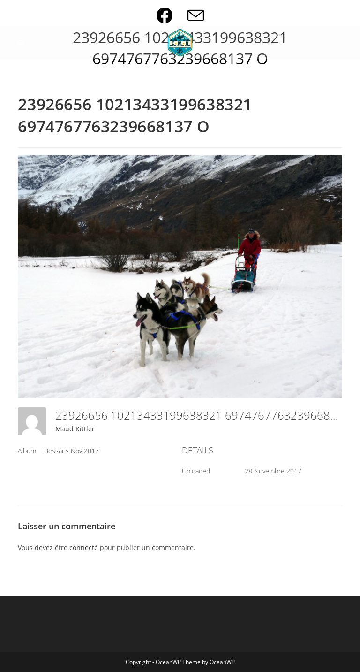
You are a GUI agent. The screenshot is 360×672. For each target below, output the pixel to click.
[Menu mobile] (21, 42)
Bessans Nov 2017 (71, 450)
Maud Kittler (75, 428)
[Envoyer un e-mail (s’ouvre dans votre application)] (196, 15)
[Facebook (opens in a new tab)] (172, 15)
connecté (83, 547)
